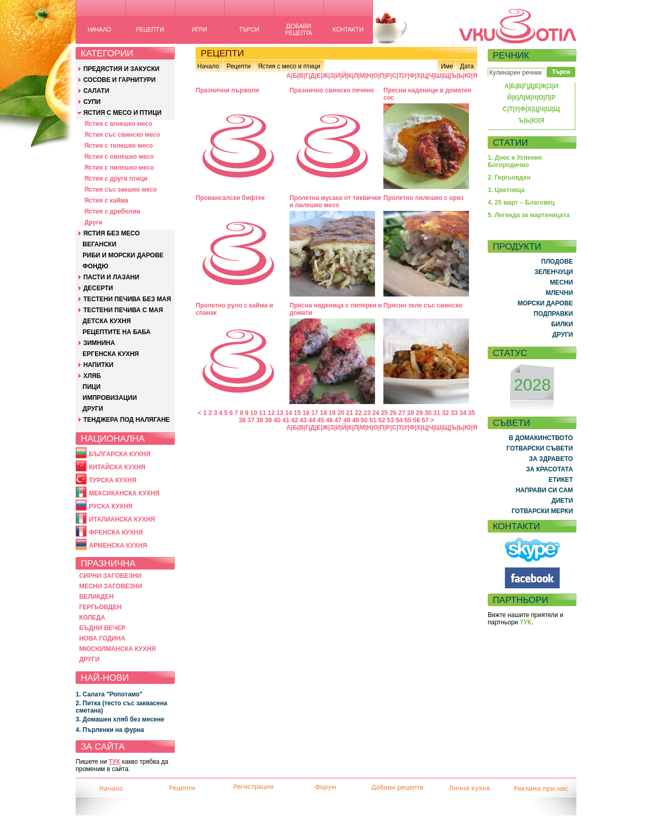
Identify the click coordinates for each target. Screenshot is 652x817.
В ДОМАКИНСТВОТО (541, 438)
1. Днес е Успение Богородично (515, 161)
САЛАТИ (96, 90)
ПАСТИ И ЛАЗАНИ (111, 277)
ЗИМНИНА (99, 343)
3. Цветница (506, 190)
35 (471, 413)
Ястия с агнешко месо (118, 123)
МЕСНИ (561, 282)
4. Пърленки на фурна (110, 729)
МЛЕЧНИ (559, 293)
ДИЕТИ (562, 500)
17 (314, 413)
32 (445, 413)
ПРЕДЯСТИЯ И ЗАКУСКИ (121, 69)
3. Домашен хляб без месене (120, 719)
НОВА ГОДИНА (102, 638)
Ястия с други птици (116, 178)
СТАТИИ (510, 142)
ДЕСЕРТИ (98, 288)
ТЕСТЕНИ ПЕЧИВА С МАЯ (123, 310)
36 (242, 420)
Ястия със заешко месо (120, 189)
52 (381, 420)
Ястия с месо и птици (289, 66)
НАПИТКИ (98, 365)
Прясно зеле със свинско (422, 305)
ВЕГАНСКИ (99, 244)
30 (428, 413)
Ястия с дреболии (112, 211)
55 (407, 420)
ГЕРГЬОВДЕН (100, 607)
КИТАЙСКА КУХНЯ (117, 467)
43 (303, 420)
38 (259, 420)
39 (268, 420)
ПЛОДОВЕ (557, 261)
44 (311, 420)
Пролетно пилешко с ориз (423, 198)
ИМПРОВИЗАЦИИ (109, 397)
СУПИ (92, 101)
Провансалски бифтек (230, 198)
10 (253, 413)
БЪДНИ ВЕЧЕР (102, 628)
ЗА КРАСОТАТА (549, 469)
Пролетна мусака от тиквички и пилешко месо (335, 201)
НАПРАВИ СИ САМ (544, 490)
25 (384, 413)
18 (323, 413)
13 (279, 413)
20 (340, 413)
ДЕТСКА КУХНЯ (106, 321)
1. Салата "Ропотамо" (109, 694)
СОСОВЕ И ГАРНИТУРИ (119, 80)
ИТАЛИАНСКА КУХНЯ (122, 519)
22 (358, 413)
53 (390, 420)
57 (425, 420)
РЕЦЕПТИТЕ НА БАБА (116, 332)
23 (367, 413)
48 (346, 420)
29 (419, 413)
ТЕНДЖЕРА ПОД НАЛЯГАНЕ (126, 419)
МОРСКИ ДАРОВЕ (545, 303)
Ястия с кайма (106, 200)
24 (375, 413)
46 (329, 420)
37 (250, 420)
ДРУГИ (92, 408)
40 (277, 420)
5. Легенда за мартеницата (529, 215)
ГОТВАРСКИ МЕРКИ (542, 511)
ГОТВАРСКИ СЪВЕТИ (539, 448)
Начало (208, 66)
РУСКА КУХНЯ (110, 506)
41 (285, 420)
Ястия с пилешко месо (119, 167)
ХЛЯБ (92, 376)
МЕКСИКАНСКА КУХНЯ (124, 493)
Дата (467, 66)
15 (297, 413)
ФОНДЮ (95, 266)
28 (410, 413)
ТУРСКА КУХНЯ (112, 480)
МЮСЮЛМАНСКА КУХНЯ (117, 649)
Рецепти (238, 66)
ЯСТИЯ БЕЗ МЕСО (111, 233)
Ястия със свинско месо (122, 134)
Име (447, 66)
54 (398, 420)
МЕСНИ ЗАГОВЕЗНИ (110, 586)
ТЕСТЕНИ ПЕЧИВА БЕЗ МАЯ (127, 299)
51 (372, 420)
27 (402, 413)
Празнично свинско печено (331, 90)
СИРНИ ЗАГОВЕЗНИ (110, 575)
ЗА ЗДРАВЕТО (551, 459)
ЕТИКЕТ (561, 479)
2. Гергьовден (509, 177)
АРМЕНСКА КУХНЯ (118, 545)
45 (320, 420)
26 (393, 413)
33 (454, 413)
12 (271, 413)
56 (416, 420)
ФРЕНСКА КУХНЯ (115, 532)
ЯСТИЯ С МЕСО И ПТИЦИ (122, 112)
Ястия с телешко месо (118, 145)
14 (288, 413)
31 (436, 413)
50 (364, 420)
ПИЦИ (91, 386)
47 (338, 420)
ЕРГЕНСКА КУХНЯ (110, 354)
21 (349, 413)
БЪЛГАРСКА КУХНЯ (119, 454)
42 (294, 420)
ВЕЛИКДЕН (96, 596)
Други (93, 222)
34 (463, 413)
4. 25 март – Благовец (521, 202)
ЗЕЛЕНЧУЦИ (553, 272)
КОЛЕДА (92, 617)
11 (262, 413)
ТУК (114, 761)
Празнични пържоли (227, 90)
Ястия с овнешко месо (119, 156)
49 (355, 420)
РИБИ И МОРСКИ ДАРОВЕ (122, 255)
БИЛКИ (562, 324)
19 (332, 413)
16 (306, 413)
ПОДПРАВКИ (553, 313)
